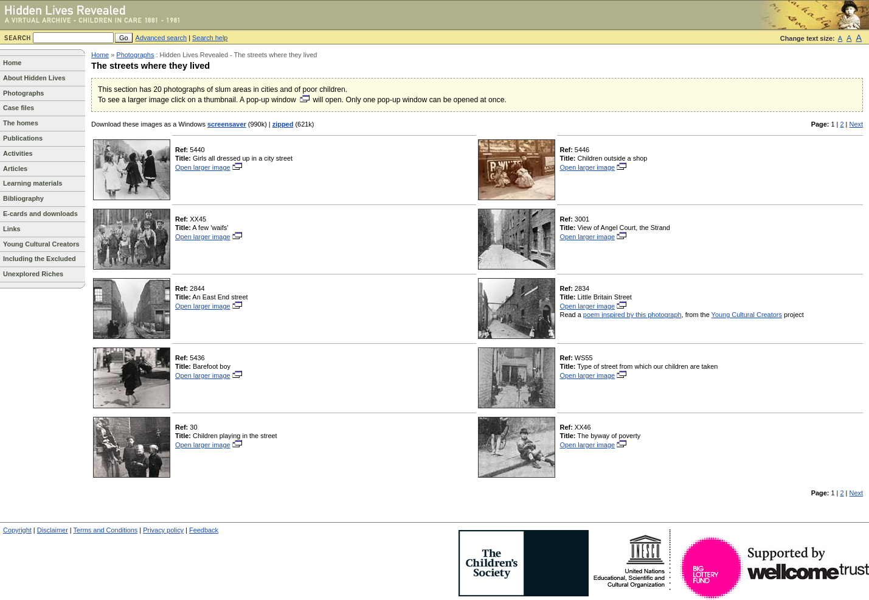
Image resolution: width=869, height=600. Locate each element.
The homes (20, 123)
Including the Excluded (39, 258)
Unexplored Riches (33, 273)
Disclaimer (52, 530)
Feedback (203, 530)
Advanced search (161, 37)
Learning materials (32, 183)
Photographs (23, 93)
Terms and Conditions (106, 530)
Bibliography (23, 198)
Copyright (17, 530)
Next (857, 124)
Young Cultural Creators (41, 244)
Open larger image (209, 167)
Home (12, 62)
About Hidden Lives (34, 78)
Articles (15, 168)
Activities (18, 153)
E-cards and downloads (40, 213)
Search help (209, 37)
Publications (23, 138)
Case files (18, 107)
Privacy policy (163, 530)
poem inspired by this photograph (632, 314)
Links (12, 228)
